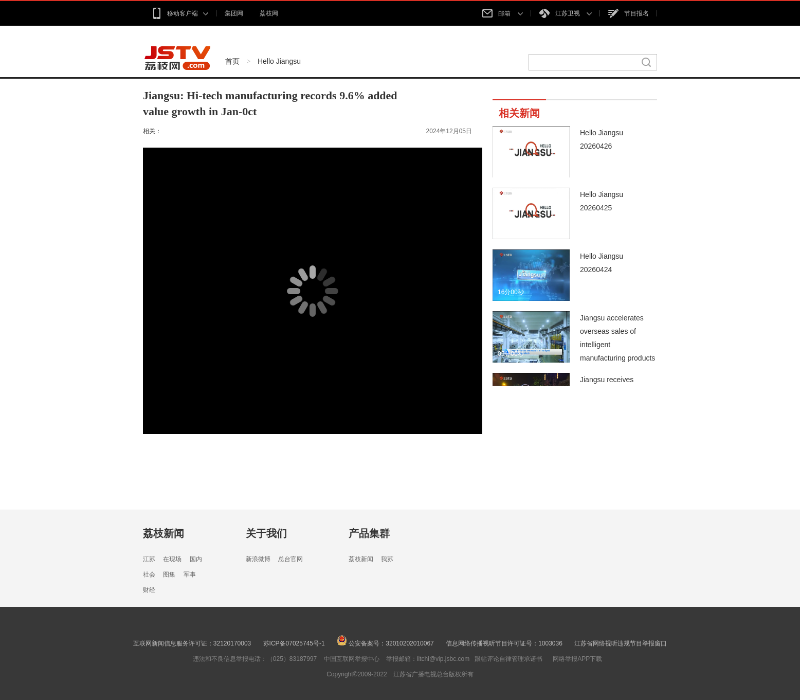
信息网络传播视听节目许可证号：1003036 (504, 643)
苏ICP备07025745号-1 (294, 643)
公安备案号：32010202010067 (385, 643)
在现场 (172, 559)
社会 (149, 574)
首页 (232, 61)
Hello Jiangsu (279, 61)
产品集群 (369, 533)
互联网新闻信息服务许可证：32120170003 (192, 643)
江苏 (149, 559)
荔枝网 (269, 13)
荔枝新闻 (163, 533)
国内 (196, 559)
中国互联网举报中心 (351, 658)
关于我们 (266, 533)
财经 (149, 590)
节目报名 (628, 13)
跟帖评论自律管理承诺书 (508, 658)
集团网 (234, 13)
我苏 (387, 559)
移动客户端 (179, 13)
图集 (169, 574)
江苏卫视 (565, 13)
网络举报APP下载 (577, 658)
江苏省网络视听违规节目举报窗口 (620, 643)
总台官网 (290, 559)
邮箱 (502, 13)
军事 (190, 574)
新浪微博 (258, 559)
